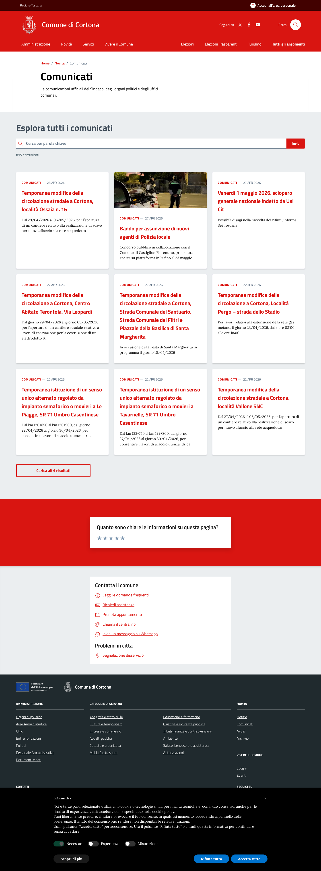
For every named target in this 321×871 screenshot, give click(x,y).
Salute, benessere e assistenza (186, 745)
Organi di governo (29, 717)
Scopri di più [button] (71, 859)
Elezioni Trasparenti (221, 44)
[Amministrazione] (36, 44)
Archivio (243, 738)
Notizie (242, 717)
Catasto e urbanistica (105, 745)
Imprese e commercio (105, 731)
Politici (21, 745)
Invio (296, 143)
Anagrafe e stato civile (106, 717)
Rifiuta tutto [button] (211, 859)
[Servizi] (88, 44)
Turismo (254, 44)
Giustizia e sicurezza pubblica (184, 724)
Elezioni (187, 44)
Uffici (19, 731)
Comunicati (31, 182)
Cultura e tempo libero (106, 724)
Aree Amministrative (31, 724)
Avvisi (241, 731)
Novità (60, 63)
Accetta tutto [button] (249, 859)
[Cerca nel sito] (295, 24)
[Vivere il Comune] (118, 44)
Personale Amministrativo (35, 752)
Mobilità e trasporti (103, 752)
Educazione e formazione (181, 717)
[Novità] (66, 44)
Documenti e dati (28, 759)
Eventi (241, 775)
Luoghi (242, 768)
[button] (265, 798)
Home (45, 63)
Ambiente (170, 738)
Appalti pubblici (101, 738)
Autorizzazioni (173, 752)
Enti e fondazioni (28, 738)
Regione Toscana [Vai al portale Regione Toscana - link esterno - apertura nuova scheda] (31, 5)
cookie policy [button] (163, 811)
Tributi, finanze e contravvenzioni (187, 731)
